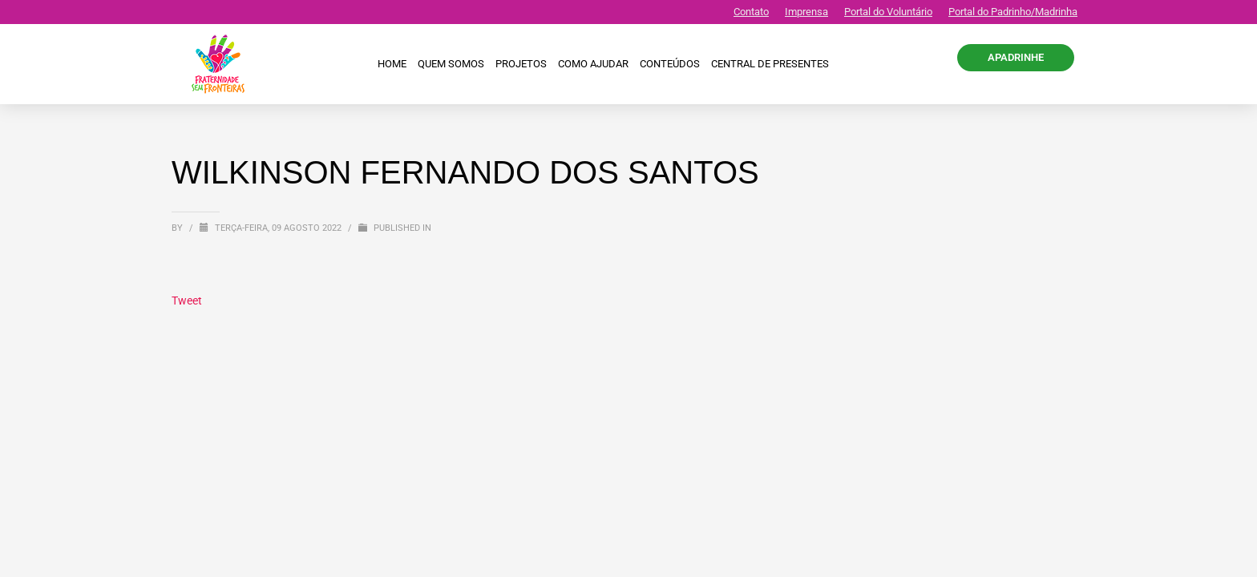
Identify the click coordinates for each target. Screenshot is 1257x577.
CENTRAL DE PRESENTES (770, 64)
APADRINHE (1016, 57)
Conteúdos (670, 64)
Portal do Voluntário (888, 12)
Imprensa (806, 12)
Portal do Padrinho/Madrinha (1012, 12)
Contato (751, 12)
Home (392, 64)
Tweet (187, 300)
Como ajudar (593, 64)
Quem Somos (451, 64)
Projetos (521, 64)
